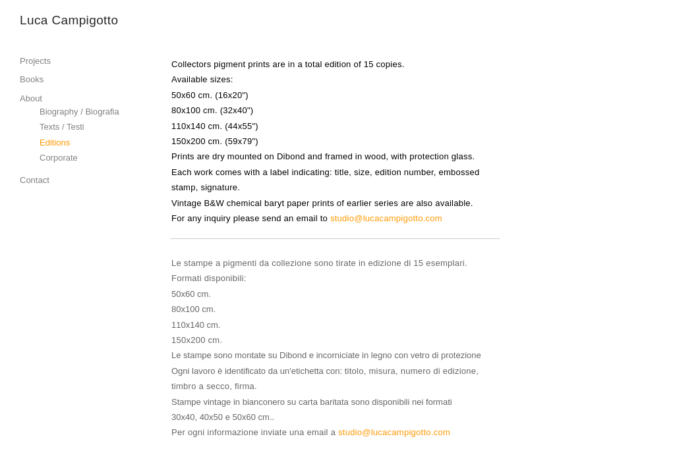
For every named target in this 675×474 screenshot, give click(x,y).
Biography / (62, 112)
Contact (34, 180)
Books (32, 79)
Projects (35, 61)
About (31, 98)
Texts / (52, 127)
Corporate (59, 158)
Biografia (102, 112)
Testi (75, 127)
